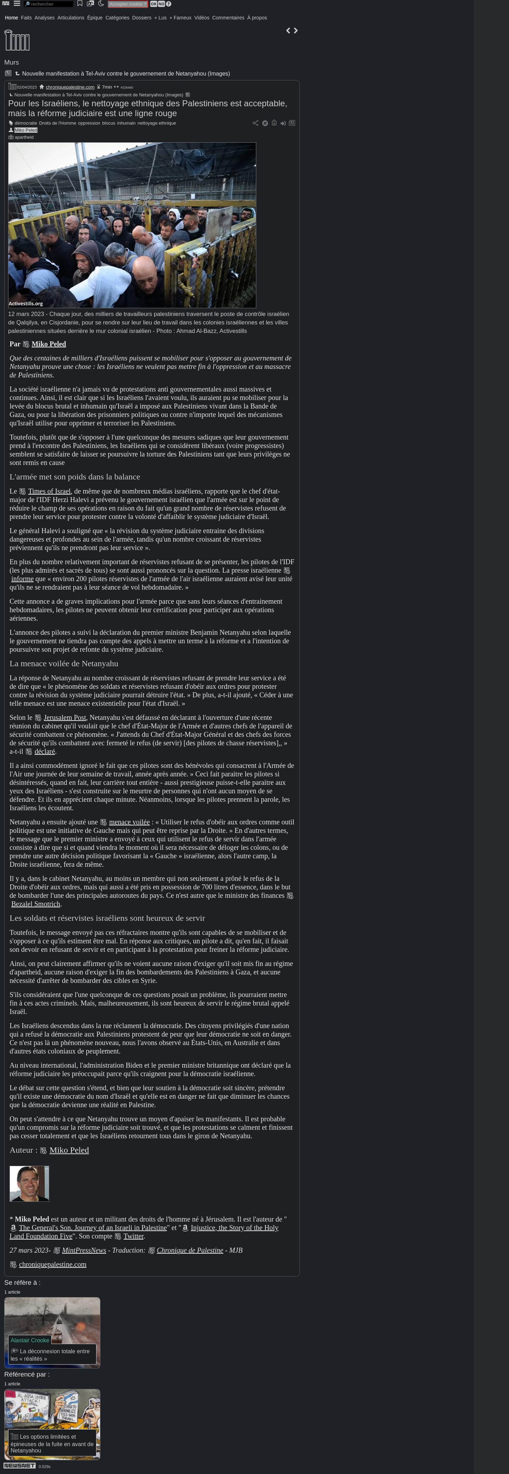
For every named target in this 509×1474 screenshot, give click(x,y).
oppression (89, 123)
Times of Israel (49, 491)
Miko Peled (26, 130)
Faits (26, 17)
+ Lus (160, 17)
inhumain (126, 123)
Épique (95, 17)
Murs (11, 62)
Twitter (134, 1236)
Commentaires (228, 17)
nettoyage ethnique (157, 123)
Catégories (117, 17)
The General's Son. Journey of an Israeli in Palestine (93, 1227)
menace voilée (129, 822)
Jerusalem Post (65, 717)
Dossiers (141, 17)
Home (11, 17)
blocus (108, 123)
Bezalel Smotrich (35, 904)
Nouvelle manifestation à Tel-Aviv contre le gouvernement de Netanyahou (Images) (121, 74)
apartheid (24, 137)
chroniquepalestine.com (70, 87)
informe (22, 579)
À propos (257, 17)
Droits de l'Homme (57, 123)
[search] (48, 4)
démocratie (26, 123)
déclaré (45, 751)
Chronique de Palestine (190, 1250)
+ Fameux (180, 17)
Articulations (71, 17)
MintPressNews (84, 1250)
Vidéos (202, 17)
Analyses (45, 17)
